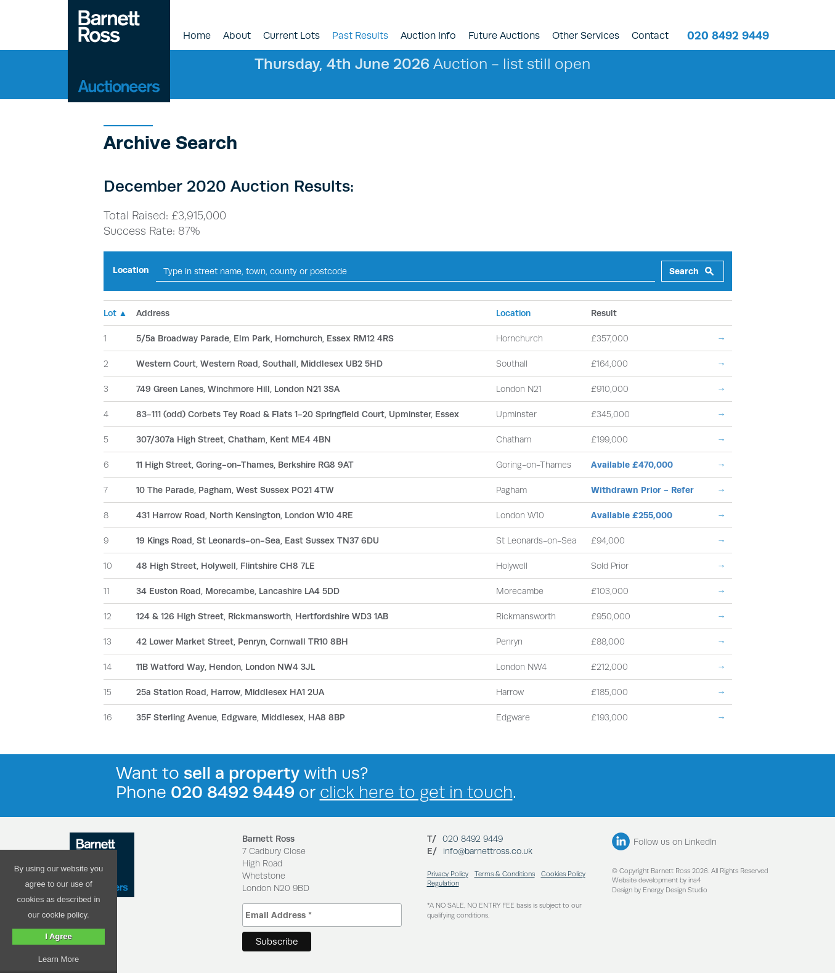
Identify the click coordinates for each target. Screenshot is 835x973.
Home (197, 35)
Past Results (360, 35)
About (237, 35)
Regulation (443, 883)
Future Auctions (504, 35)
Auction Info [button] (428, 35)
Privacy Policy (447, 874)
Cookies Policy (563, 874)
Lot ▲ (116, 313)
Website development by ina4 (656, 880)
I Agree (58, 936)
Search (684, 271)
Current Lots (291, 35)
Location (131, 270)
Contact (650, 35)
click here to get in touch (416, 792)
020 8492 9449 (728, 35)
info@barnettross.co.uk (487, 851)
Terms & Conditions (505, 874)
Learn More (58, 959)
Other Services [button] (585, 35)
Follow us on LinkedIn (675, 842)
